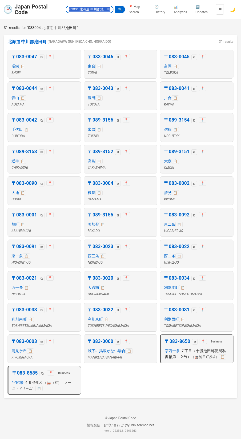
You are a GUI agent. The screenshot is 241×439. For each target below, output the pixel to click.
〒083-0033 (24, 309)
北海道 (14, 41)
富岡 (168, 66)
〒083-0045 (176, 56)
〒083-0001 (24, 215)
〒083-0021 (24, 278)
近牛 (15, 161)
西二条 (169, 256)
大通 (15, 192)
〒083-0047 (24, 56)
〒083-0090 (24, 183)
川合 (168, 98)
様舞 (91, 192)
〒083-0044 (24, 88)
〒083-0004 (100, 183)
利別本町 (171, 287)
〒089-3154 (176, 120)
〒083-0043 (100, 88)
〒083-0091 (24, 246)
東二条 (169, 224)
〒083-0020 (100, 278)
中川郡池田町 (34, 41)
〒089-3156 (100, 120)
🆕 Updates (202, 9)
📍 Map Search (134, 9)
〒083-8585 (25, 373)
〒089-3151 (176, 151)
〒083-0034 (176, 278)
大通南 (93, 287)
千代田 (17, 129)
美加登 (93, 224)
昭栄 (15, 66)
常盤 (91, 129)
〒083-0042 (24, 120)
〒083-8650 (177, 341)
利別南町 (19, 319)
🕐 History (160, 9)
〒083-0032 (100, 309)
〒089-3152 (100, 151)
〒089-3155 (100, 215)
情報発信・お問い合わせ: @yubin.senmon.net (120, 425)
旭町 (15, 224)
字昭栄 (18, 382)
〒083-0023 (100, 246)
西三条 (93, 256)
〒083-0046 (100, 56)
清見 (168, 192)
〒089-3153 (24, 151)
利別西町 (171, 319)
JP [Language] (220, 9)
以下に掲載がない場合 (106, 351)
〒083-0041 (176, 88)
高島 (91, 161)
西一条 (17, 287)
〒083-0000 (100, 341)
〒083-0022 (176, 246)
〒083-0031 (176, 309)
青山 (15, 98)
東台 (91, 66)
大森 (168, 161)
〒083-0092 (176, 215)
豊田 (91, 98)
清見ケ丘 (19, 351)
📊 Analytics (180, 9)
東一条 (17, 256)
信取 (168, 129)
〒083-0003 (24, 341)
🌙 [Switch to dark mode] (232, 9)
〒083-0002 (176, 183)
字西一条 (172, 351)
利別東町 (95, 319)
